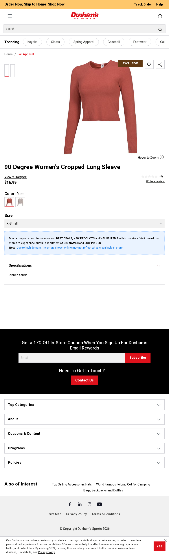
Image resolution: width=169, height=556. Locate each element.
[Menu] (9, 16)
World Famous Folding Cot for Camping (123, 484)
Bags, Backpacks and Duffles (103, 490)
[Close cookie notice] (165, 540)
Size (8, 215)
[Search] (84, 28)
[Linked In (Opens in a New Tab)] (80, 504)
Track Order (143, 4)
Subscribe (137, 357)
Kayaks (32, 42)
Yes (159, 546)
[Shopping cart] (160, 16)
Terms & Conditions (106, 514)
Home (8, 54)
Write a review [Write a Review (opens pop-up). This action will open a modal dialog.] (155, 181)
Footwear (140, 42)
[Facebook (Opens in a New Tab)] (70, 504)
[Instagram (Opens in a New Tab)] (90, 504)
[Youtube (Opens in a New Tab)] (99, 504)
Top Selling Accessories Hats (72, 484)
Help (159, 4)
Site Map (55, 514)
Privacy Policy (76, 514)
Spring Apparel (83, 42)
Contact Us (84, 380)
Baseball (114, 42)
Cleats (55, 42)
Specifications (20, 265)
